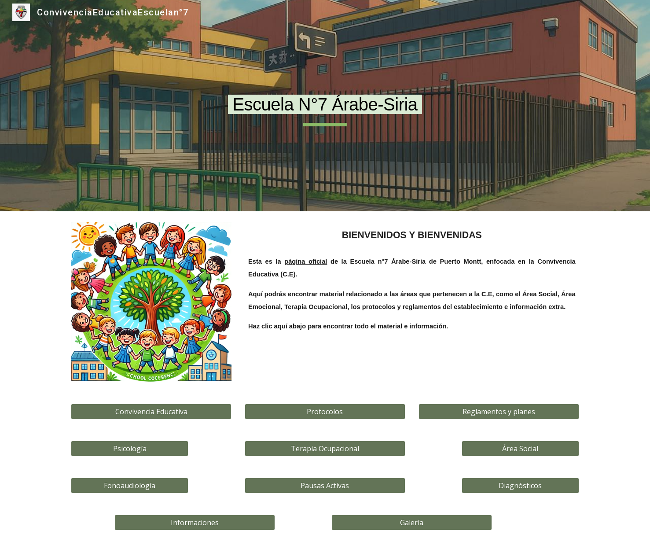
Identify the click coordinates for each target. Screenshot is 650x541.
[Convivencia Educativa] (151, 411)
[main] (325, 105)
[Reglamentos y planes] (499, 411)
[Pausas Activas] (325, 485)
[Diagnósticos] (520, 485)
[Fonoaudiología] (129, 485)
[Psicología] (129, 448)
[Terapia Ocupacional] (325, 448)
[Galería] (412, 522)
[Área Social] (520, 448)
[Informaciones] (195, 522)
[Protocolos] (325, 411)
